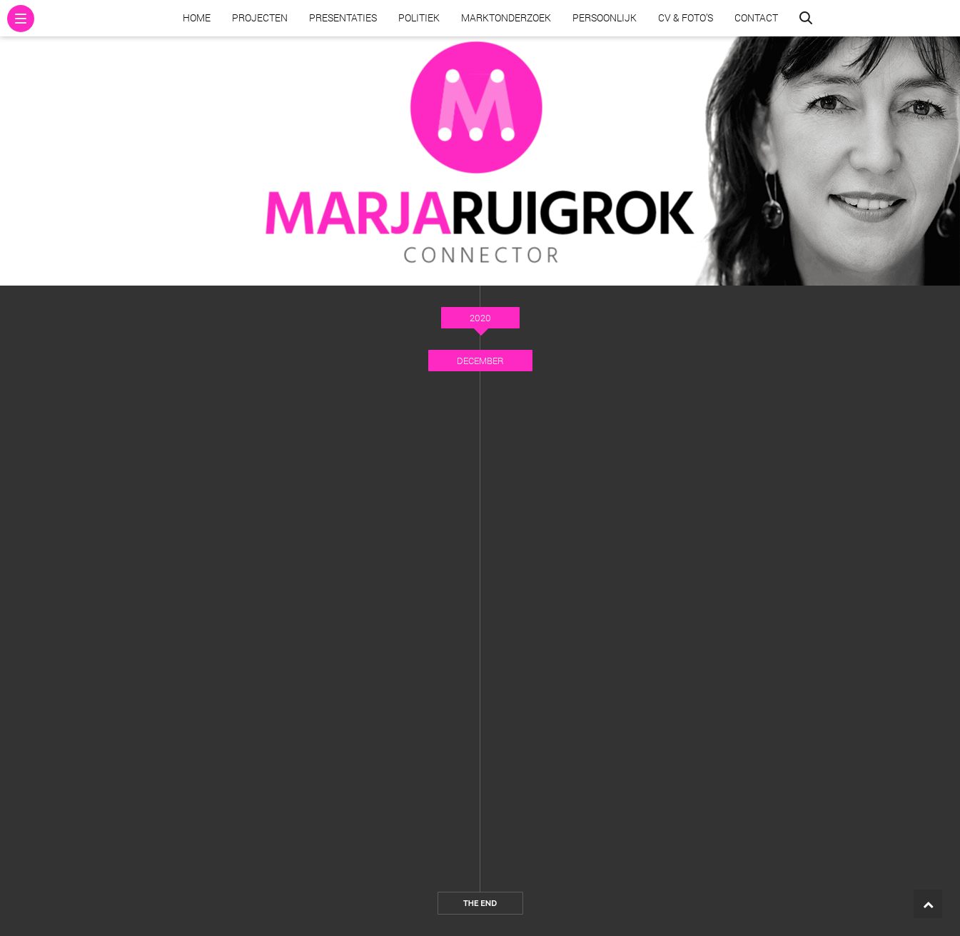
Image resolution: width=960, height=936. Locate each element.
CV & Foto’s (685, 17)
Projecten (260, 17)
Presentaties (343, 17)
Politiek (419, 17)
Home (197, 17)
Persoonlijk (604, 17)
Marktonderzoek (506, 17)
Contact (756, 17)
